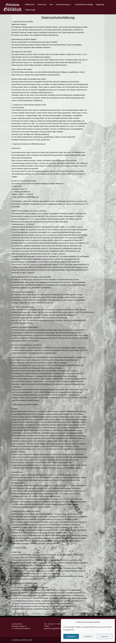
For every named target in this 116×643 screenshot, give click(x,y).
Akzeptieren (71, 636)
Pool (51, 5)
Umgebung (100, 5)
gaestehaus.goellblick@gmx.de (55, 628)
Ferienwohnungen (63, 5)
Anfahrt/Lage (30, 10)
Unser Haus (42, 5)
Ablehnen (87, 636)
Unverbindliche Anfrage (84, 5)
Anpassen (105, 636)
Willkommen (30, 5)
